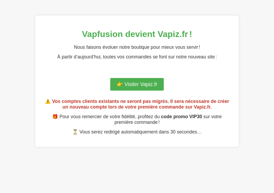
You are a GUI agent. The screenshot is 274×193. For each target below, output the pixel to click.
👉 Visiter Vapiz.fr (137, 84)
